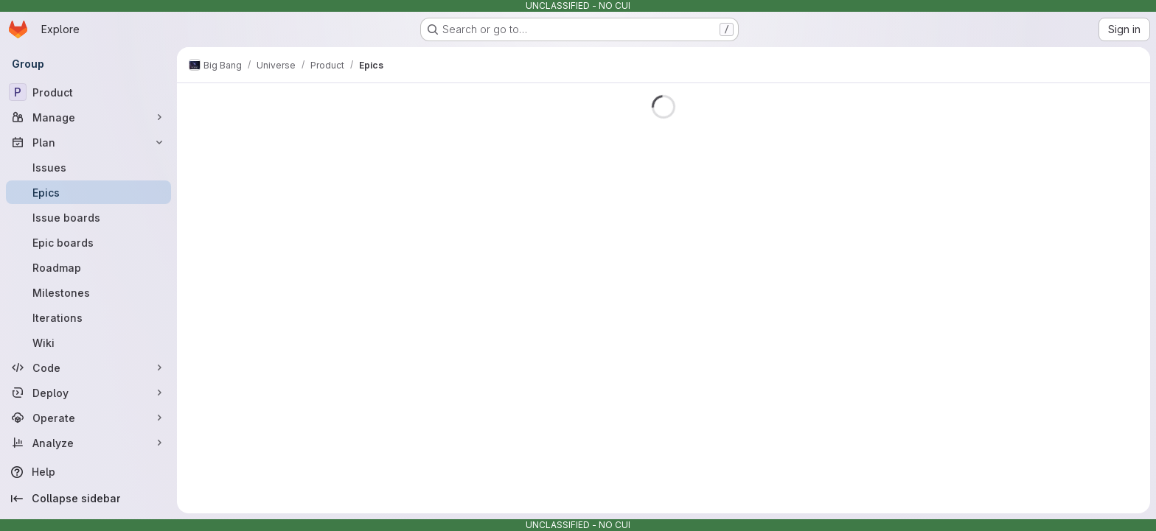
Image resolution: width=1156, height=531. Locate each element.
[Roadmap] (88, 267)
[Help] (88, 472)
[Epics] (88, 192)
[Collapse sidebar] (88, 498)
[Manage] (88, 117)
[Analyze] (88, 442)
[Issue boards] (88, 217)
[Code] (88, 367)
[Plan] (88, 142)
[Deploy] (88, 392)
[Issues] (88, 167)
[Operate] (88, 417)
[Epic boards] (88, 242)
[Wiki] (88, 342)
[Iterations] (88, 317)
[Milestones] (88, 292)
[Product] (88, 92)
